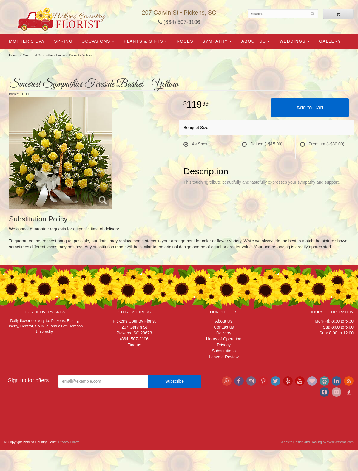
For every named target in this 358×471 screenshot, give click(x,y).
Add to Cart (309, 108)
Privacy (224, 345)
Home (13, 55)
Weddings (292, 41)
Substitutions (224, 350)
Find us (134, 345)
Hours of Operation (223, 339)
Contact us (224, 327)
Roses (185, 41)
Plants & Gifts (143, 41)
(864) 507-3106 (179, 22)
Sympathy (215, 41)
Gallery (330, 41)
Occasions (95, 41)
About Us (253, 41)
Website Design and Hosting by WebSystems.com (317, 442)
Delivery (224, 333)
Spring (63, 41)
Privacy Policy (68, 442)
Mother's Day (27, 41)
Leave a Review (224, 356)
